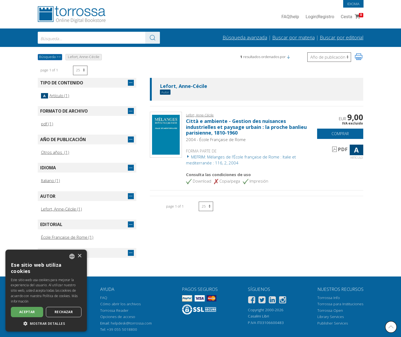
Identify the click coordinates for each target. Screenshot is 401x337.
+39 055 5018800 (122, 329)
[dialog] (46, 291)
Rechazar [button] (64, 312)
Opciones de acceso (117, 316)
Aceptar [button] (27, 312)
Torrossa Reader (114, 310)
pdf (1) (47, 123)
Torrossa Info (328, 297)
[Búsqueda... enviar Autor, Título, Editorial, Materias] (99, 38)
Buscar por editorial (342, 37)
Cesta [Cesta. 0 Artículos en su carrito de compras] (351, 17)
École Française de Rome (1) (67, 237)
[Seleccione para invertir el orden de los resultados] (329, 57)
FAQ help (290, 17)
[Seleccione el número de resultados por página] (80, 70)
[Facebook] (251, 300)
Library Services (330, 316)
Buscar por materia (293, 37)
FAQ (103, 297)
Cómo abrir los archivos (120, 303)
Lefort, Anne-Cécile (183, 86)
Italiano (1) (50, 180)
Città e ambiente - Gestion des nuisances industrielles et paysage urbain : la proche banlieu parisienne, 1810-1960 (246, 127)
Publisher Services (332, 323)
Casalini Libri (258, 316)
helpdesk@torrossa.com (131, 323)
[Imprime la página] (359, 56)
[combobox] (99, 38)
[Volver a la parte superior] (391, 327)
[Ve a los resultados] (152, 38)
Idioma (353, 3)
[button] (288, 56)
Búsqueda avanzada (245, 37)
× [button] (79, 256)
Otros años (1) (55, 152)
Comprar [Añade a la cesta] (340, 133)
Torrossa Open (330, 310)
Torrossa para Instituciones (340, 303)
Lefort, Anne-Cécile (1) (61, 209)
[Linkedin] (272, 300)
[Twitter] (262, 300)
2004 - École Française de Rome (216, 139)
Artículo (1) (55, 95)
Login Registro (319, 17)
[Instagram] (282, 300)
